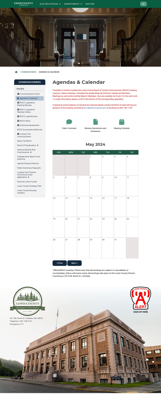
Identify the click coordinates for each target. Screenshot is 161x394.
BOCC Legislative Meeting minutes (26, 103)
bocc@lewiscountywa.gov (95, 108)
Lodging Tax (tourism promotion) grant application (26, 174)
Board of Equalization (26, 145)
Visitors (89, 4)
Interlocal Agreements (29, 125)
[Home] (16, 72)
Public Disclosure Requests (29, 168)
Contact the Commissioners (24, 135)
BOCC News (25, 121)
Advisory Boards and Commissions (26, 151)
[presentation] (7, 36)
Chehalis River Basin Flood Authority (28, 157)
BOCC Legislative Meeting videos (26, 110)
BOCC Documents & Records (29, 129)
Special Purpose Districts (28, 163)
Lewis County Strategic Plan (29, 186)
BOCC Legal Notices (28, 116)
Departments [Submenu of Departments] (71, 4)
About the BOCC (24, 141)
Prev (60, 263)
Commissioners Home (28, 94)
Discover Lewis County (27, 181)
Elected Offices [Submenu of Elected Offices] (49, 4)
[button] (79, 63)
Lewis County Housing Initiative (26, 191)
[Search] (143, 4)
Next (74, 263)
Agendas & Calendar (28, 98)
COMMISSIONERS (28, 72)
